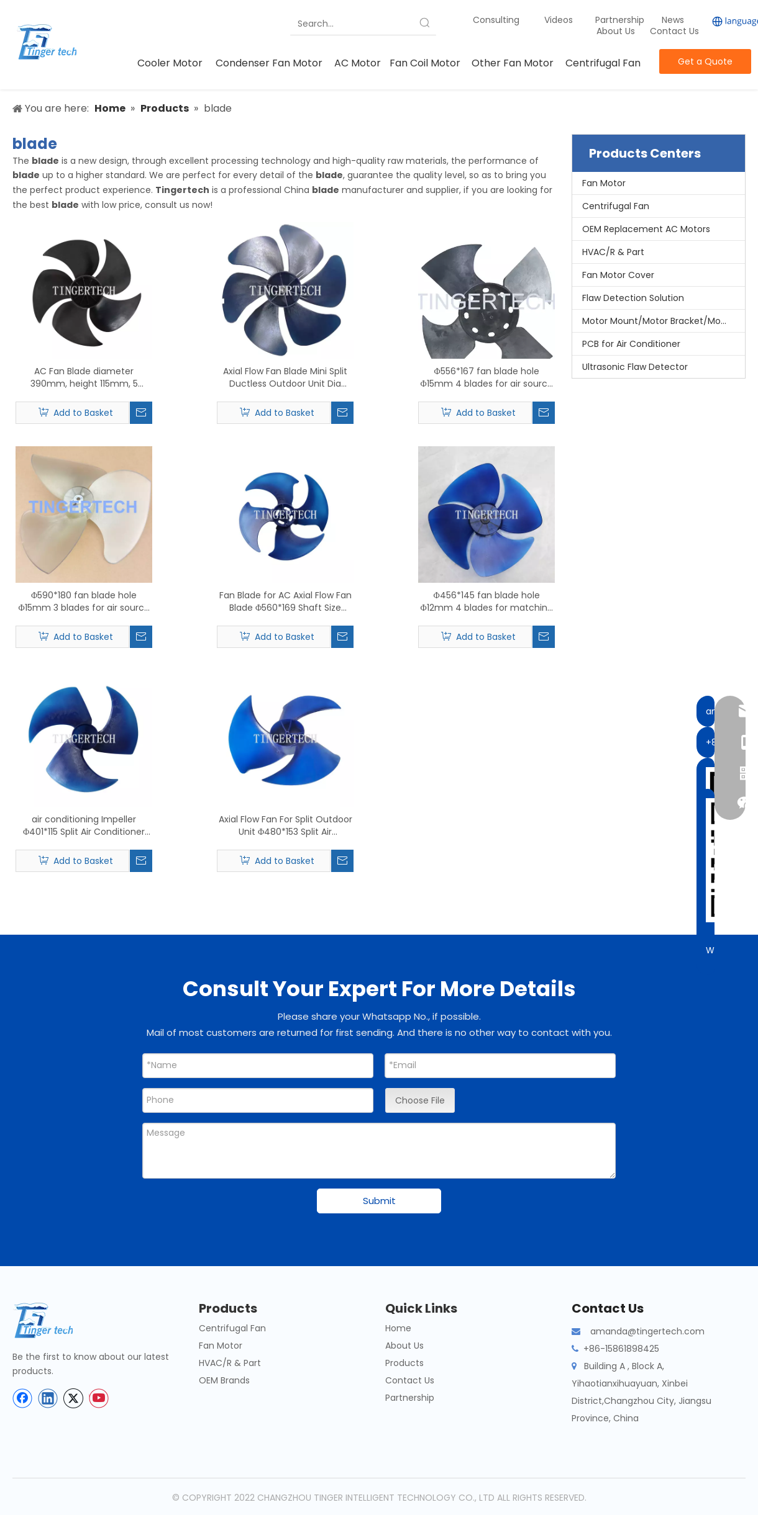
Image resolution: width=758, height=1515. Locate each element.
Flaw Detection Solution (633, 298)
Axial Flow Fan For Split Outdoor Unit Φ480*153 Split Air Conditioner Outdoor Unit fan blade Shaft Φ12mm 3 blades (285, 825)
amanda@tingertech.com (647, 1331)
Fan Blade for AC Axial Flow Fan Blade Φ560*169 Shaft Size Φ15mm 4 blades (285, 601)
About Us (615, 31)
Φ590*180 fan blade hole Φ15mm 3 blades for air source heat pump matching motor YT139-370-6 (83, 601)
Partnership (621, 20)
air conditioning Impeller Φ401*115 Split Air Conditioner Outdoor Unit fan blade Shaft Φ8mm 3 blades (84, 825)
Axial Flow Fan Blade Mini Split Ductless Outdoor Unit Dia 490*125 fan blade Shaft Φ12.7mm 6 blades (285, 377)
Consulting (496, 20)
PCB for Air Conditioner (631, 344)
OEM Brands (224, 1380)
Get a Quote (705, 61)
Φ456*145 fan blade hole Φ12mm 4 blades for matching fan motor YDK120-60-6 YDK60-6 (486, 601)
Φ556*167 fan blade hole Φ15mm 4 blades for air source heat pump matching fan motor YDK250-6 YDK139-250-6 (487, 377)
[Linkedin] (48, 1398)
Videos (558, 20)
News (674, 20)
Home (398, 1328)
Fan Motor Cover (618, 275)
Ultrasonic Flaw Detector (635, 367)
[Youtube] (99, 1398)
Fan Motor (604, 183)
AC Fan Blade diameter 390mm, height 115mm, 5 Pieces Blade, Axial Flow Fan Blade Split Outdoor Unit (83, 377)
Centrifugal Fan (615, 206)
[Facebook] (22, 1398)
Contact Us (674, 31)
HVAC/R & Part (613, 252)
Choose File (420, 1100)
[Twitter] (73, 1398)
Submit (379, 1200)
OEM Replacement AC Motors (646, 229)
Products (404, 1363)
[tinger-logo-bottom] (52, 1320)
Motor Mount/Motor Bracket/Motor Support (663, 321)
